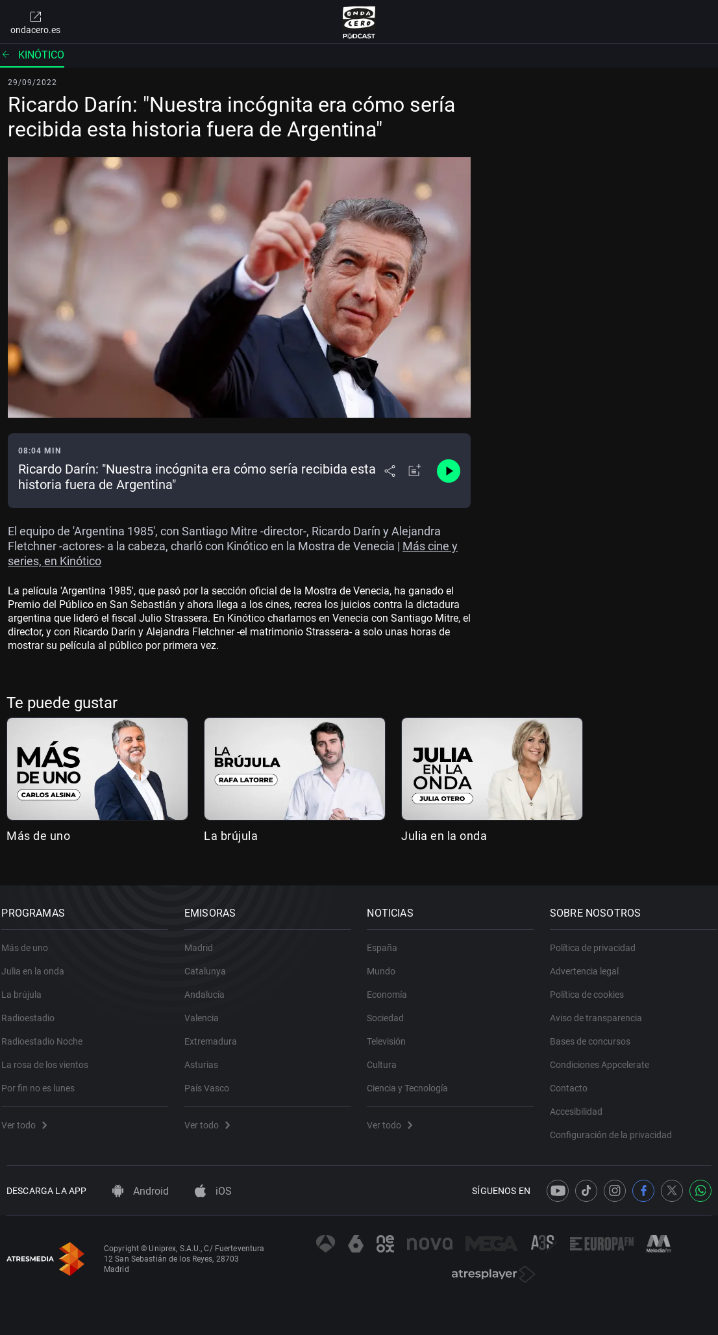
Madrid (204, 940)
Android (140, 1191)
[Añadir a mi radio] (415, 471)
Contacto (574, 1081)
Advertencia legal (589, 964)
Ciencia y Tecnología (412, 1081)
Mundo (386, 964)
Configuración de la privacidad (616, 1128)
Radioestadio (33, 1011)
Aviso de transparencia (601, 1011)
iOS (213, 1191)
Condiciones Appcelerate (604, 1057)
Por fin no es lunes (43, 1081)
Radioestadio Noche (47, 1034)
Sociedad (390, 1011)
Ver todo (29, 1118)
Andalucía (210, 987)
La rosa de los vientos (49, 1057)
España (387, 940)
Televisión (391, 1034)
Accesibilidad (581, 1104)
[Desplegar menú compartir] (390, 471)
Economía (392, 987)
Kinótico (32, 55)
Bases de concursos (595, 1034)
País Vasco (212, 1081)
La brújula (231, 836)
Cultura (387, 1057)
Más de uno (38, 836)
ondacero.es (35, 22)
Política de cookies (592, 987)
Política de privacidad (598, 940)
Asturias (206, 1057)
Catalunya (210, 964)
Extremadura (216, 1034)
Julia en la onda (444, 836)
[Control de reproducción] (448, 471)
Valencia (207, 1011)
